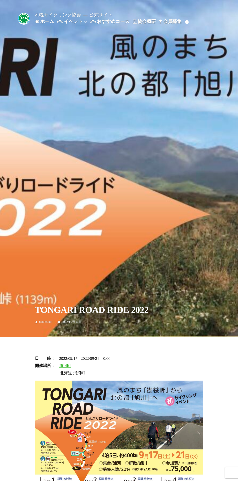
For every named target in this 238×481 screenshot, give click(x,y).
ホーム (44, 21)
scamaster (45, 321)
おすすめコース (109, 21)
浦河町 (65, 365)
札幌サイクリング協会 (58, 14)
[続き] (187, 22)
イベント (70, 21)
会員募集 (170, 21)
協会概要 (144, 21)
